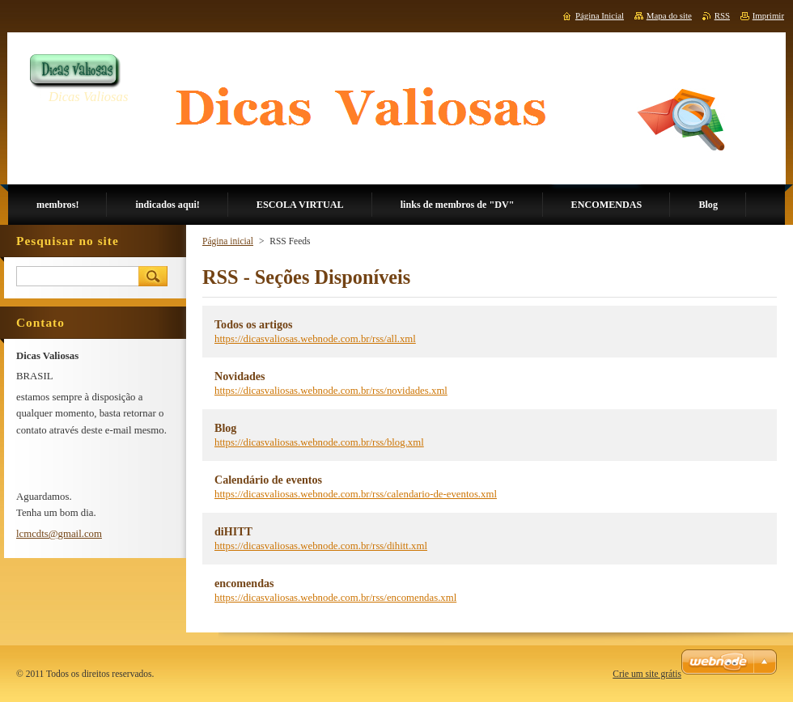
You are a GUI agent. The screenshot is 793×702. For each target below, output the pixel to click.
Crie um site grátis (647, 674)
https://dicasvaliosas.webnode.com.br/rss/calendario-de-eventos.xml (355, 494)
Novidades (239, 376)
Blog (225, 427)
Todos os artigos (253, 324)
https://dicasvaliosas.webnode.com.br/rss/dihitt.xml (320, 546)
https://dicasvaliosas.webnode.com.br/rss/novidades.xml (330, 390)
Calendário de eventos (268, 479)
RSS (722, 15)
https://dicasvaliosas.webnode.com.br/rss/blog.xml (319, 442)
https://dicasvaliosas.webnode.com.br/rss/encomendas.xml (335, 597)
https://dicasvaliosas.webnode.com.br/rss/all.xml (315, 339)
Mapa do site (669, 15)
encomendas (244, 583)
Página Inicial (599, 15)
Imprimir (768, 15)
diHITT (233, 531)
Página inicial (227, 241)
